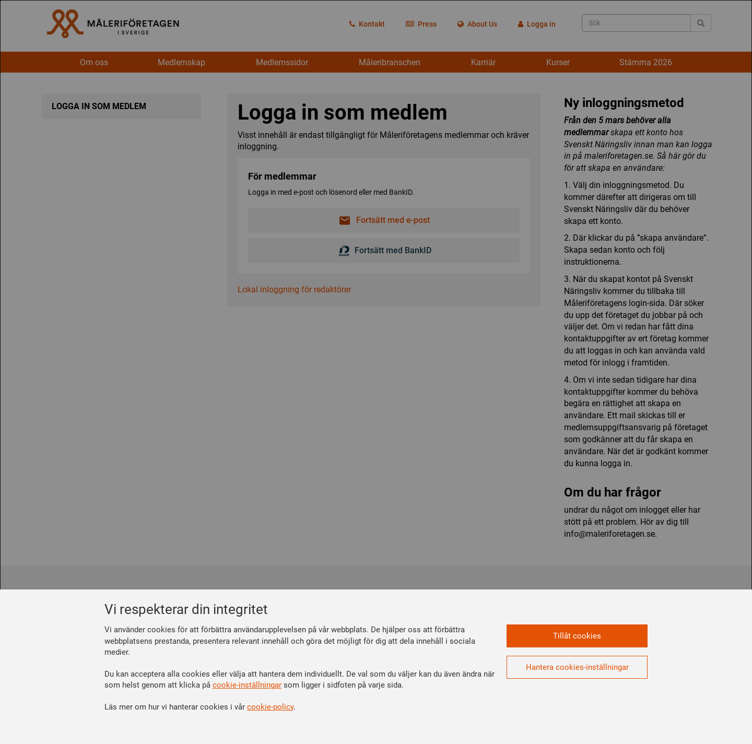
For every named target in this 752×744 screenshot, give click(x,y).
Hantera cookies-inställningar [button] (577, 667)
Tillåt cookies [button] (577, 636)
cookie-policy (270, 707)
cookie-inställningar (247, 685)
